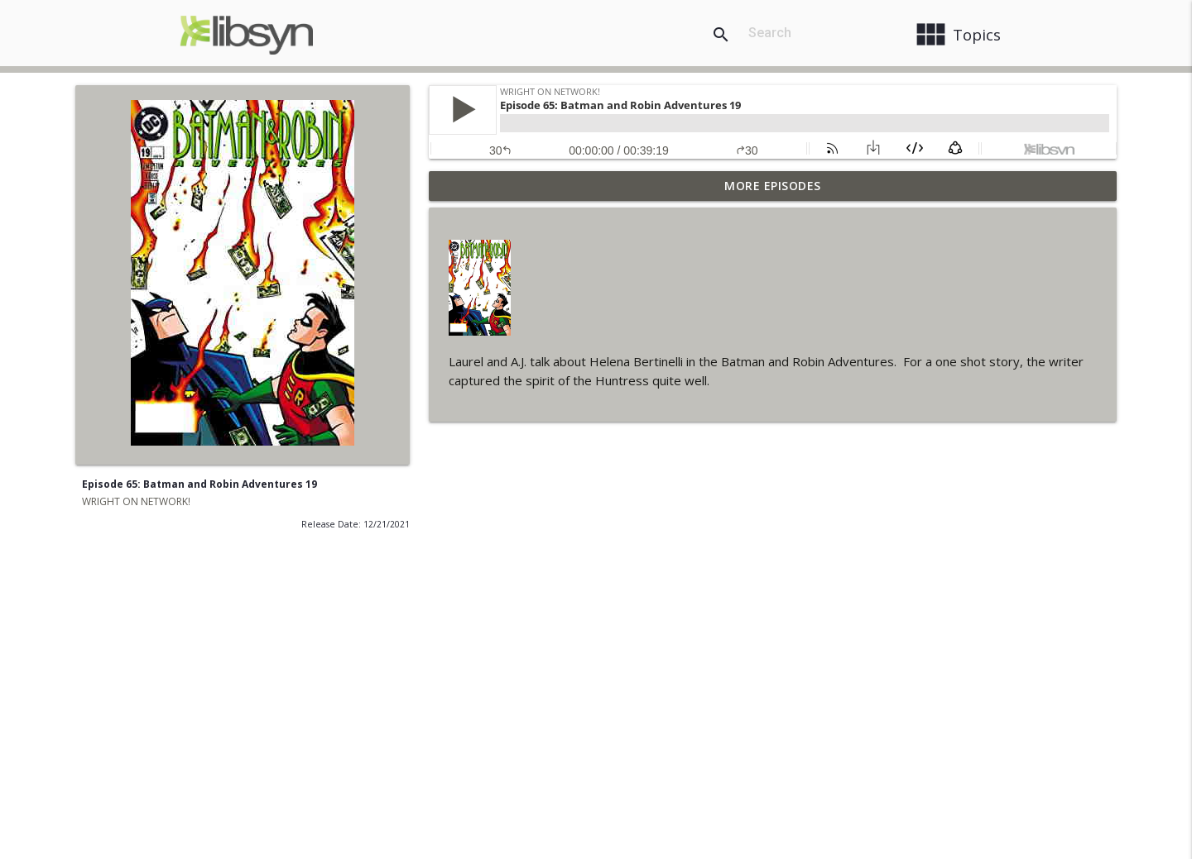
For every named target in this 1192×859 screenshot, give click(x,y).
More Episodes (772, 185)
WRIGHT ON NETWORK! (136, 501)
